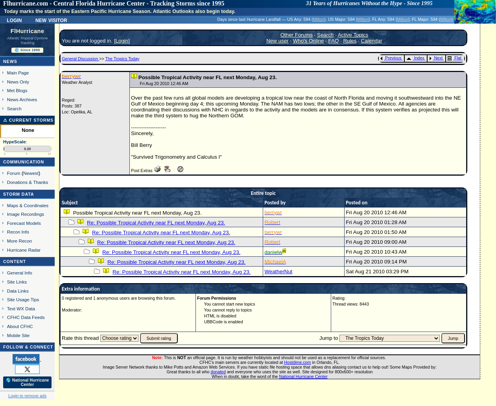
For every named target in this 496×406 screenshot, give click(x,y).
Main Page (18, 72)
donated (218, 371)
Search (14, 108)
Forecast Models (24, 223)
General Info (19, 272)
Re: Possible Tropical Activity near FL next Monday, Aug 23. (156, 223)
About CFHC (20, 326)
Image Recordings (25, 214)
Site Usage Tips (23, 299)
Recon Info (18, 231)
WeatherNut (278, 271)
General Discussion (80, 58)
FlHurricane (27, 31)
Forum (13, 173)
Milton (318, 19)
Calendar (371, 41)
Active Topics (353, 35)
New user (277, 41)
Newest (31, 173)
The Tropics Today (122, 58)
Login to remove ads (27, 395)
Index (415, 58)
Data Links (18, 290)
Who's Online (308, 41)
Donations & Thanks (27, 182)
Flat (454, 58)
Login (14, 20)
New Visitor (51, 20)
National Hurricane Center (303, 376)
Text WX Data (21, 308)
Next (436, 58)
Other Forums (296, 35)
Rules (349, 41)
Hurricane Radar (24, 249)
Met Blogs (17, 90)
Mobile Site (18, 335)
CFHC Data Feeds (26, 317)
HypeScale (14, 141)
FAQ (333, 41)
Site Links (17, 281)
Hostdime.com (297, 362)
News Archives (22, 99)
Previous (390, 58)
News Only (18, 81)
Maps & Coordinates (27, 205)
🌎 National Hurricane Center (27, 382)
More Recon (19, 240)
